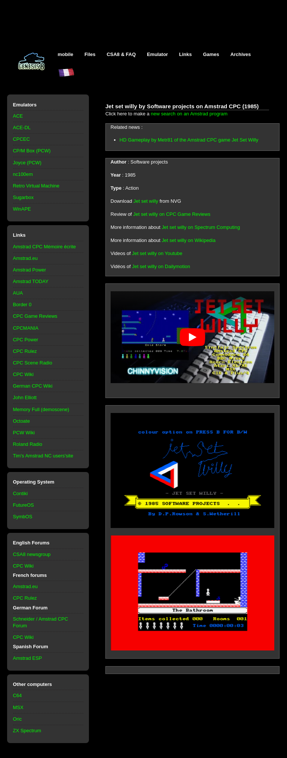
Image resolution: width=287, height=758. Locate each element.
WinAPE (22, 209)
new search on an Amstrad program (189, 114)
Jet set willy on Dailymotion (161, 266)
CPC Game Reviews (35, 316)
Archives (240, 54)
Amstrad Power (29, 270)
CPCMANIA (25, 328)
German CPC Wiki (33, 386)
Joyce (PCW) (27, 162)
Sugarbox (23, 197)
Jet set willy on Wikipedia (189, 240)
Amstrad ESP (27, 658)
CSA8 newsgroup (32, 554)
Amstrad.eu (25, 258)
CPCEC (21, 139)
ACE (18, 116)
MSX (18, 707)
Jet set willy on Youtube (157, 253)
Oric (17, 719)
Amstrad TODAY (31, 281)
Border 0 (22, 304)
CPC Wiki (23, 374)
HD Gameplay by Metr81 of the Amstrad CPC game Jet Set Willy (189, 140)
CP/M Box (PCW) (32, 150)
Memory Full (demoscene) (41, 409)
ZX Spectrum (27, 730)
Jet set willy (145, 201)
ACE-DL (22, 127)
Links (185, 54)
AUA (18, 293)
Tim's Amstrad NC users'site (43, 456)
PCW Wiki (24, 432)
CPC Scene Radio (32, 363)
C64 (17, 695)
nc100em (23, 174)
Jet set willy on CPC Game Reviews (171, 214)
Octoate (21, 421)
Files (90, 54)
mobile (65, 54)
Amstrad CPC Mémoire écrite (44, 246)
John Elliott (25, 397)
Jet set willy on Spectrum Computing (201, 227)
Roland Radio (28, 444)
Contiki (20, 493)
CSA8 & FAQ (121, 54)
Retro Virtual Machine (36, 186)
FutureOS (23, 505)
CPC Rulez (25, 351)
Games (211, 54)
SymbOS (23, 516)
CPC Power (25, 339)
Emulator (157, 54)
